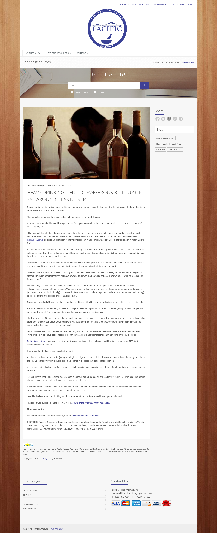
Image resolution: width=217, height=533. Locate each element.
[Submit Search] (144, 85)
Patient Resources (58, 53)
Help (134, 4)
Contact (81, 53)
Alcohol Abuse (175, 149)
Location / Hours (161, 4)
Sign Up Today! (178, 4)
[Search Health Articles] (104, 85)
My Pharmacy (33, 53)
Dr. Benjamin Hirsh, (36, 341)
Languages (124, 4)
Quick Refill (145, 4)
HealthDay (42, 458)
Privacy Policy (29, 509)
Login (190, 4)
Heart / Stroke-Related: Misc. (169, 144)
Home (156, 62)
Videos (99, 92)
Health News (79, 92)
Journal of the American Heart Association (90, 403)
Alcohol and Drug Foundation (85, 415)
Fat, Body (160, 149)
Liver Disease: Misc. (165, 138)
